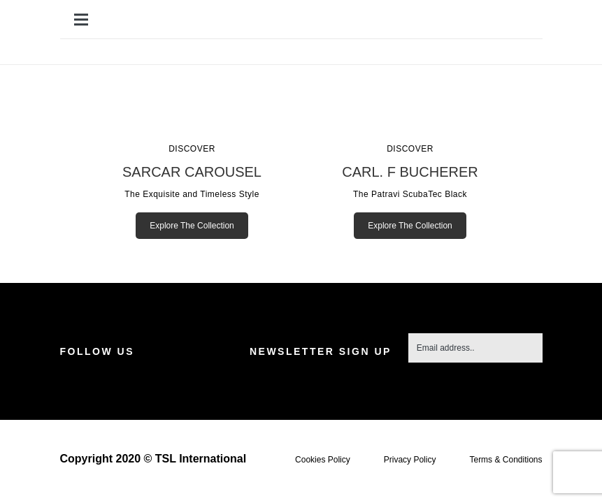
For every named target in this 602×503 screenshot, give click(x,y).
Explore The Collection (192, 226)
